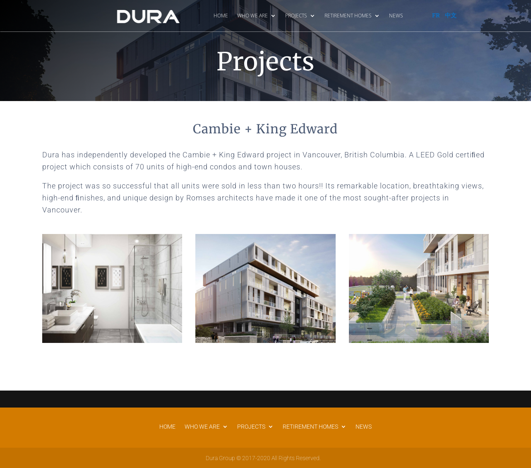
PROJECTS (296, 15)
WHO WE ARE (252, 15)
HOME (221, 15)
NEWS (396, 15)
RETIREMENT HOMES (348, 15)
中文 (451, 15)
